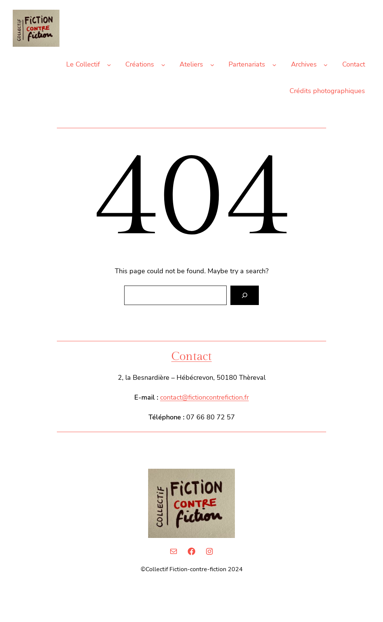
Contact (191, 356)
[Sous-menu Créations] (163, 64)
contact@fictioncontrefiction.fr (204, 397)
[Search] (244, 295)
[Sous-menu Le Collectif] (109, 64)
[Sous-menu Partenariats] (274, 64)
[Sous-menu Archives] (326, 64)
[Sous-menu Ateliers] (212, 64)
